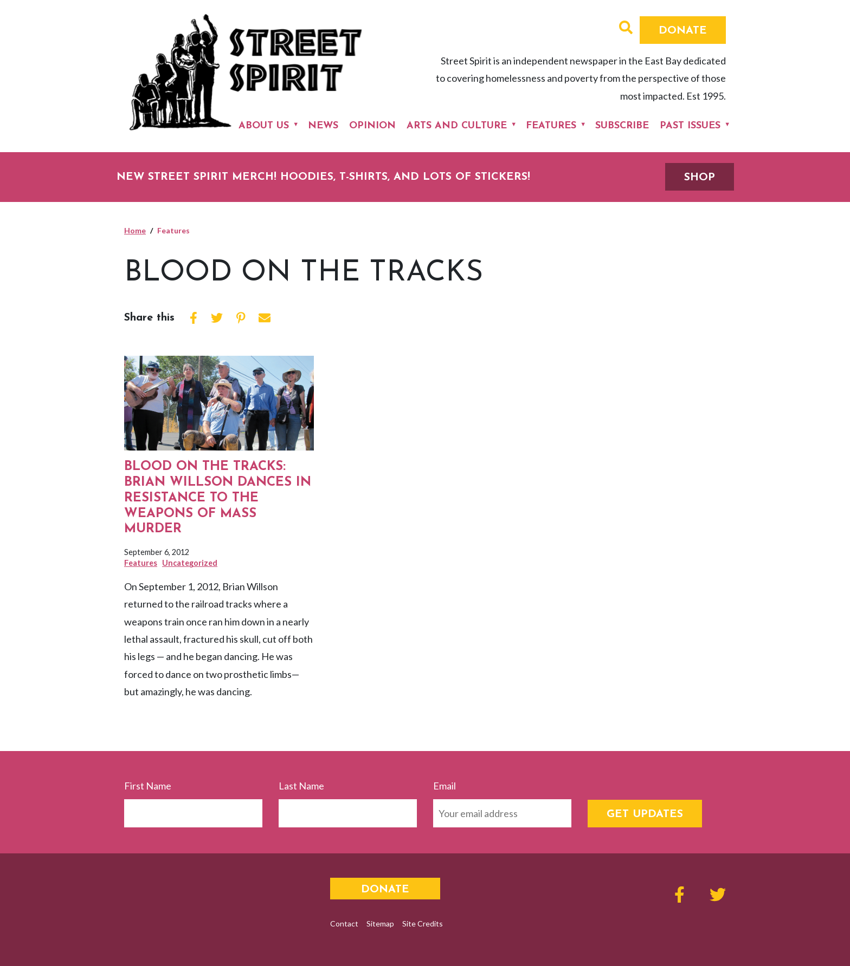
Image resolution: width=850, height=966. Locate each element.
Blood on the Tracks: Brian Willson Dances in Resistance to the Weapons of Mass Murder (217, 498)
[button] (626, 29)
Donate (683, 30)
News (323, 126)
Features (551, 126)
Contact (344, 923)
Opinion (372, 126)
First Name (147, 786)
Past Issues (690, 126)
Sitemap (380, 923)
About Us (264, 126)
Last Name (301, 786)
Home (135, 230)
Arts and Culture (457, 126)
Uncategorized (189, 562)
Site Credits (422, 923)
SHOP (699, 177)
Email (444, 786)
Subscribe (622, 126)
